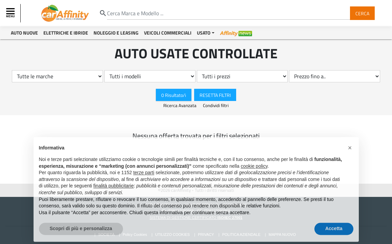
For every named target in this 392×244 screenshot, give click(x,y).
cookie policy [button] (254, 174)
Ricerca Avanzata (180, 105)
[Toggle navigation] (11, 13)
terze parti (143, 180)
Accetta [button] (334, 236)
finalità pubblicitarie (114, 194)
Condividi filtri (216, 105)
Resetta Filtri (215, 95)
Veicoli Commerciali (167, 32)
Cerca (362, 13)
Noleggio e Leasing (116, 32)
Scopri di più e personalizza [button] (81, 236)
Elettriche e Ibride (65, 32)
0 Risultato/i (173, 95)
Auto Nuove (24, 32)
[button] (350, 155)
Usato (203, 32)
